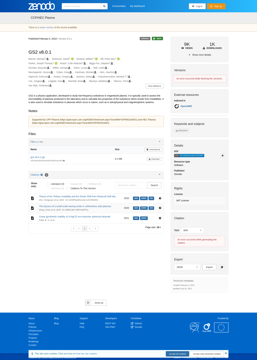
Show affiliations (154, 86)
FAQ (82, 327)
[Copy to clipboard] (222, 155)
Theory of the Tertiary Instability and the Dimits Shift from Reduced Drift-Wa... (78, 196)
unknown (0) (57, 188)
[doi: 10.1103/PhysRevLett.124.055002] (152, 198)
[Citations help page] (42, 174)
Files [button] (95, 141)
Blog (56, 323)
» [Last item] (95, 228)
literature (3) (57, 184)
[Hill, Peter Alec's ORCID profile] (118, 59)
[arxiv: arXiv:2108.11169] (144, 218)
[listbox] (159, 227)
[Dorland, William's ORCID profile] (96, 59)
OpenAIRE (186, 106)
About (32, 323)
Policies (32, 327)
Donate (136, 327)
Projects (33, 338)
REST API (110, 323)
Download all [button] (153, 149)
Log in (197, 6)
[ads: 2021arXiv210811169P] (136, 218)
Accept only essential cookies (207, 354)
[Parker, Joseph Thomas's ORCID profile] (55, 63)
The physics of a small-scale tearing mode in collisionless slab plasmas (75, 206)
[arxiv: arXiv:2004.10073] (144, 207)
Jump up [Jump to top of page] (94, 303)
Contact (32, 345)
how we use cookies (86, 353)
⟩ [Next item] (89, 228)
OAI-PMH (110, 327)
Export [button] (209, 267)
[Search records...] (81, 6)
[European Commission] (221, 331)
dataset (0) (76, 184)
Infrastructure (35, 330)
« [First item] (73, 228)
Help (82, 323)
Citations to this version (83, 188)
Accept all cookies (177, 354)
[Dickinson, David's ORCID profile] (72, 59)
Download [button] (154, 159)
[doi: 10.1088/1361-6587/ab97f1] (152, 207)
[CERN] (195, 331)
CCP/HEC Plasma (43, 17)
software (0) (95, 184)
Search (154, 185)
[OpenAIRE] (207, 331)
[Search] (104, 6)
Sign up (216, 6)
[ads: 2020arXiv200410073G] (136, 207)
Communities (119, 6)
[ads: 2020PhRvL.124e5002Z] (136, 198)
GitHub (136, 323)
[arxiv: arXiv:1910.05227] (144, 198)
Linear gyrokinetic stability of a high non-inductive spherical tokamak (74, 216)
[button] (199, 201)
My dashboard (137, 6)
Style (176, 230)
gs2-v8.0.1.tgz (37, 157)
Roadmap (33, 341)
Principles (33, 334)
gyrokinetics (182, 130)
